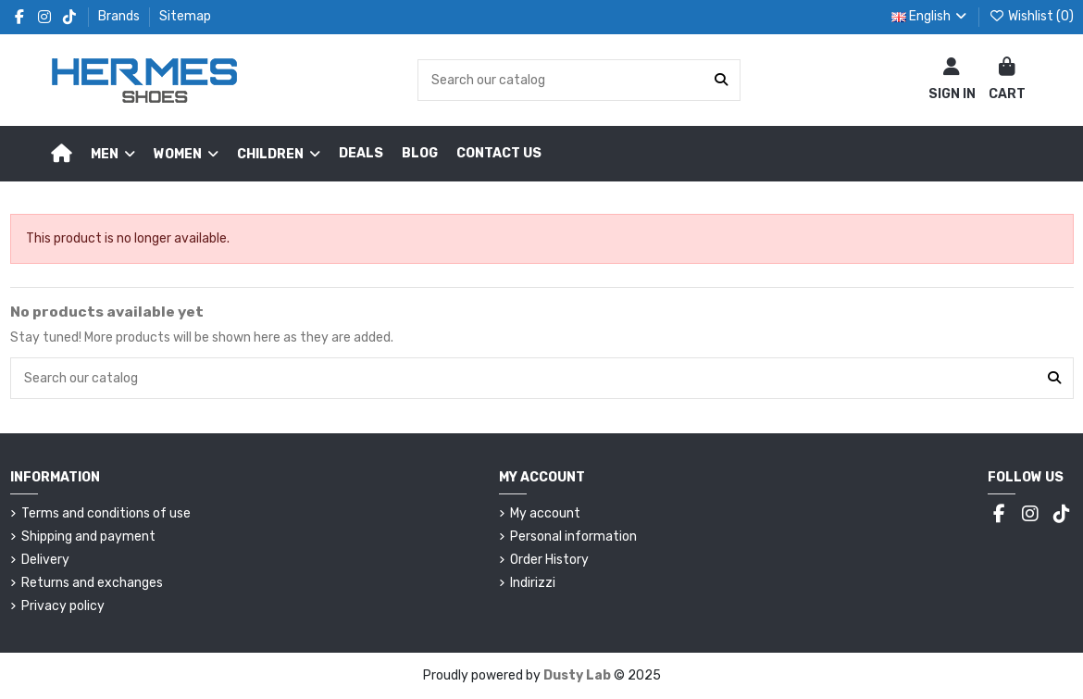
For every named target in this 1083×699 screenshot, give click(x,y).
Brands (120, 16)
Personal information (573, 536)
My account (545, 513)
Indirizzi (532, 583)
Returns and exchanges (92, 583)
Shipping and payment (88, 536)
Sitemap (185, 16)
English (930, 16)
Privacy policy (63, 606)
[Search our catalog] (721, 80)
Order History (549, 560)
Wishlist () (1031, 16)
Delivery (45, 560)
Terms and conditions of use (106, 513)
